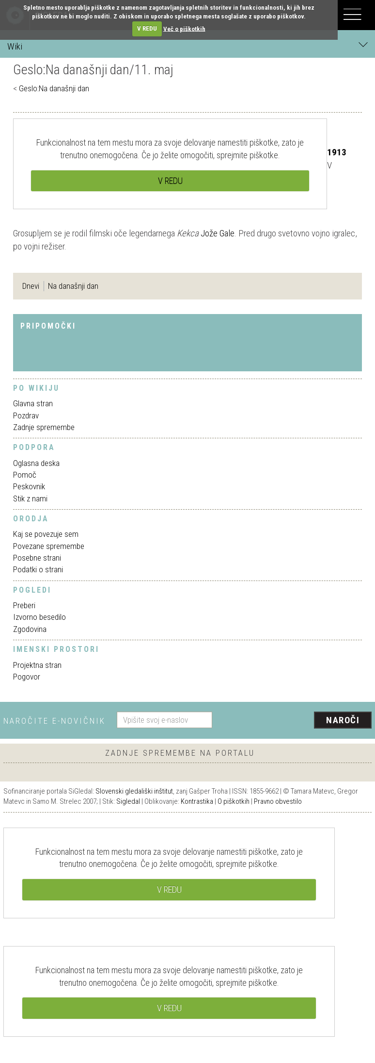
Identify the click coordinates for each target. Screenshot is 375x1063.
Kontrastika (197, 801)
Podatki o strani (38, 569)
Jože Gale (217, 233)
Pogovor (26, 676)
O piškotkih (234, 801)
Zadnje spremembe (44, 427)
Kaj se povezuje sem (45, 534)
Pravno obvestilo (278, 801)
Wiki (187, 46)
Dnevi (30, 286)
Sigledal (128, 801)
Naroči (342, 720)
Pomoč (24, 475)
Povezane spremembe (48, 546)
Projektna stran (37, 665)
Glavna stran (33, 403)
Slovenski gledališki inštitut (134, 791)
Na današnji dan (73, 286)
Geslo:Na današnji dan (54, 88)
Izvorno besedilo (39, 617)
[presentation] (295, 721)
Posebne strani (37, 558)
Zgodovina (30, 629)
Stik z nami (30, 498)
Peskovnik (29, 486)
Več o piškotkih (184, 28)
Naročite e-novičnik (54, 721)
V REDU (147, 28)
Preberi (24, 605)
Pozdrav (26, 415)
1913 (336, 152)
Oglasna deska (36, 463)
